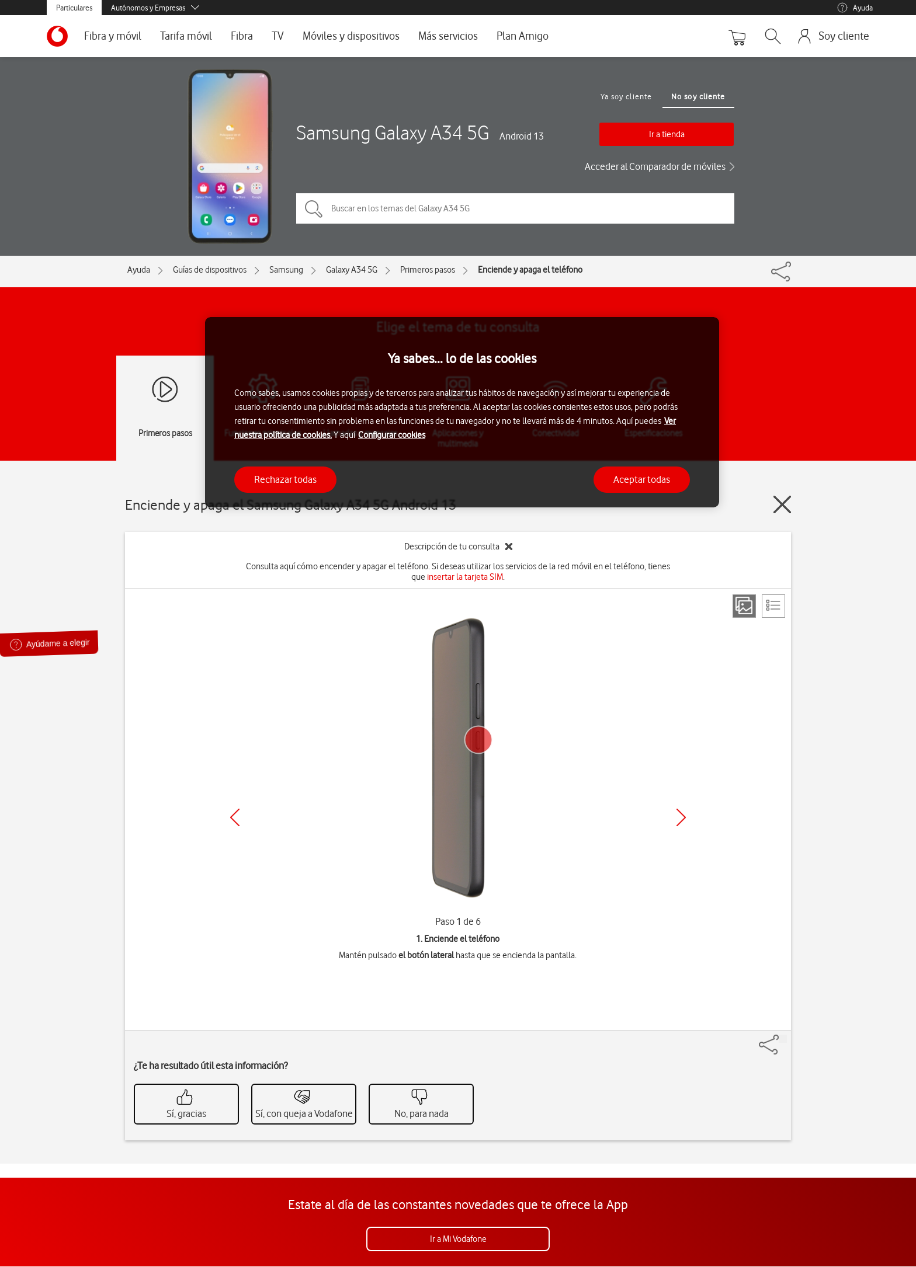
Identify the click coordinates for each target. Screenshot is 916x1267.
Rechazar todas (285, 479)
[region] (462, 412)
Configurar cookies (391, 435)
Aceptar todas (641, 479)
